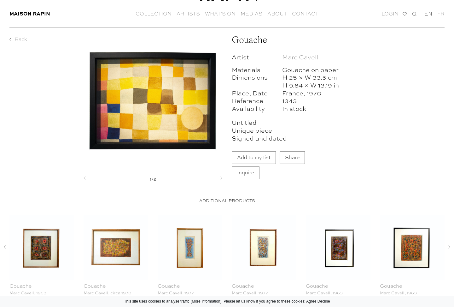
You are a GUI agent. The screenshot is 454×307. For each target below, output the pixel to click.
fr (441, 12)
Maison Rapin (29, 12)
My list (404, 13)
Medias (251, 12)
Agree (311, 301)
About (277, 12)
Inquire (245, 172)
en (428, 12)
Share (292, 157)
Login (390, 12)
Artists (188, 12)
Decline (323, 301)
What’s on (220, 12)
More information (206, 301)
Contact (305, 12)
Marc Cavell (300, 56)
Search (414, 12)
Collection (154, 12)
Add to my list (254, 157)
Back (21, 39)
